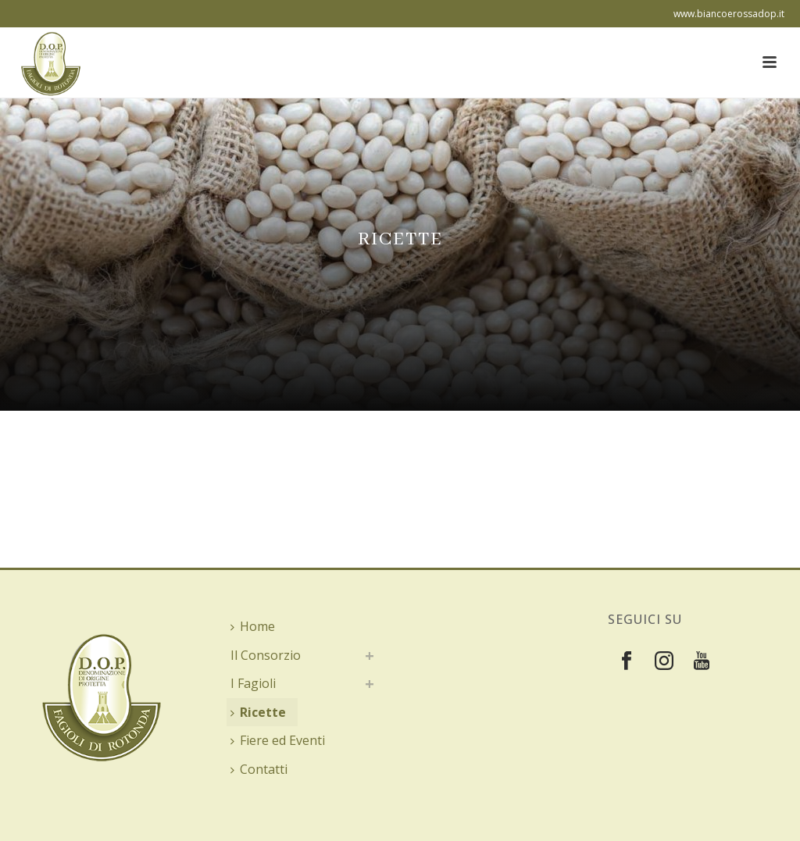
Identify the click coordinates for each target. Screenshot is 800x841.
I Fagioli (253, 683)
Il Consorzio (265, 655)
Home (252, 626)
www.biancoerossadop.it (728, 13)
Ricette (258, 712)
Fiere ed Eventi (277, 740)
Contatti (259, 769)
